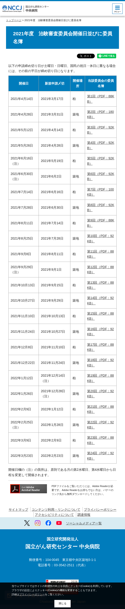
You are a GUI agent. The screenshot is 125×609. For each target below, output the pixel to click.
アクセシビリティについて (54, 515)
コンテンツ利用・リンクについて (56, 509)
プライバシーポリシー (100, 509)
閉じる (62, 603)
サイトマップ (18, 509)
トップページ (13, 20)
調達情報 (83, 515)
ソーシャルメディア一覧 (84, 523)
